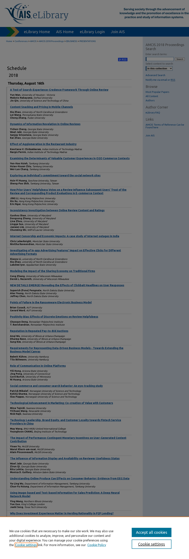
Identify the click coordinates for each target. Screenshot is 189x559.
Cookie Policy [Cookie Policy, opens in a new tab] (96, 545)
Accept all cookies (151, 532)
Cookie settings (26, 545)
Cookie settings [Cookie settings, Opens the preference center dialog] (151, 544)
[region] (94, 538)
